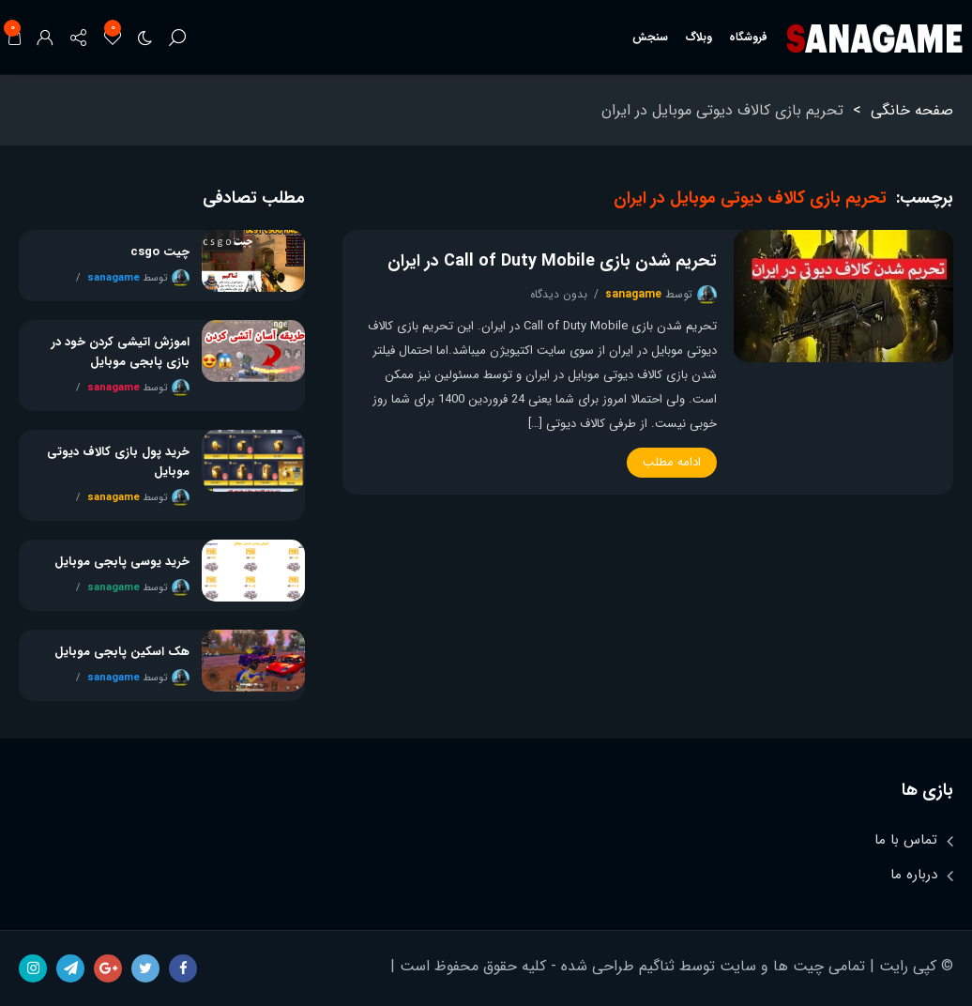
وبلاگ (698, 37)
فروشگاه (748, 37)
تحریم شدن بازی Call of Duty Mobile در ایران (552, 261)
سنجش (650, 37)
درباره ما (913, 874)
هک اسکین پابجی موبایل (122, 652)
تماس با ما (905, 840)
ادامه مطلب (672, 462)
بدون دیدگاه (558, 294)
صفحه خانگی (912, 110)
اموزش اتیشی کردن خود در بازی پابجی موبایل (121, 352)
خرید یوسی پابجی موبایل (122, 562)
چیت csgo (160, 252)
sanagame (633, 294)
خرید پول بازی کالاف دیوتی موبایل (118, 461)
